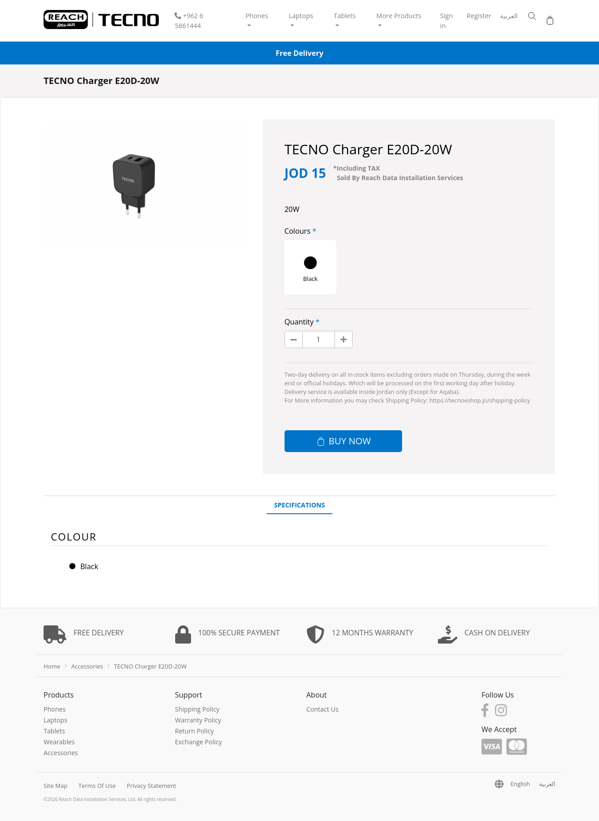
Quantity (299, 322)
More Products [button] (398, 15)
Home (52, 666)
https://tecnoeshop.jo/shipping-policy (479, 400)
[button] (527, 16)
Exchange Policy (198, 741)
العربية (509, 15)
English (520, 784)
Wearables (59, 741)
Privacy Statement (151, 786)
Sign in (446, 20)
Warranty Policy (198, 720)
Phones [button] (256, 15)
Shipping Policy (197, 709)
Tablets (54, 731)
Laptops (55, 720)
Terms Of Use (97, 786)
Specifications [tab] (299, 505)
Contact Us (322, 709)
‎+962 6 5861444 (189, 20)
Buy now (343, 441)
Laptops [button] (301, 15)
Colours (297, 231)
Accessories (87, 666)
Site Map (56, 786)
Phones (55, 709)
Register (478, 15)
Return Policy (194, 731)
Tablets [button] (344, 15)
